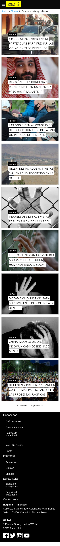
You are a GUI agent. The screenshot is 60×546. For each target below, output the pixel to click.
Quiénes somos (14, 427)
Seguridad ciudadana (11, 493)
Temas (14, 11)
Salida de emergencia (12, 484)
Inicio (4, 11)
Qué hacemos (13, 421)
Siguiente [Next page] (35, 405)
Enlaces (10, 474)
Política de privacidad (11, 434)
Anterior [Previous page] (23, 405)
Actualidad (11, 462)
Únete (9, 451)
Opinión (10, 468)
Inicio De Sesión (14, 445)
